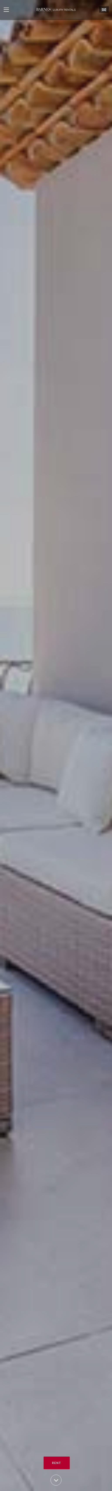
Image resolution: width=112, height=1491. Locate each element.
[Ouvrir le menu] (6, 10)
